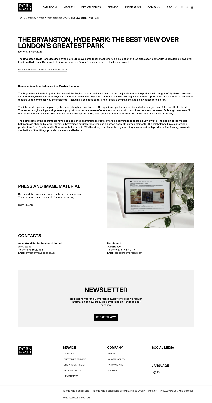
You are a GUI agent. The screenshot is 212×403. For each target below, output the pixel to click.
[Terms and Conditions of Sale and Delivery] (119, 391)
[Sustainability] (116, 359)
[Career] (112, 370)
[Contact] (69, 353)
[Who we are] (115, 365)
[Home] (25, 7)
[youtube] (154, 354)
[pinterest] (165, 354)
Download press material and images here (42, 69)
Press (41, 17)
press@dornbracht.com (128, 253)
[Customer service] (75, 359)
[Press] (111, 353)
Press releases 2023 (58, 17)
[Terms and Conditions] (76, 391)
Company (31, 17)
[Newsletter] (71, 376)
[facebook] (170, 354)
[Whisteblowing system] (76, 398)
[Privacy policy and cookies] (177, 391)
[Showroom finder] (74, 365)
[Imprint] (152, 391)
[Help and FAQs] (72, 370)
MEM (87, 127)
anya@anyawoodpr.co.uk (40, 253)
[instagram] (159, 354)
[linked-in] (176, 354)
